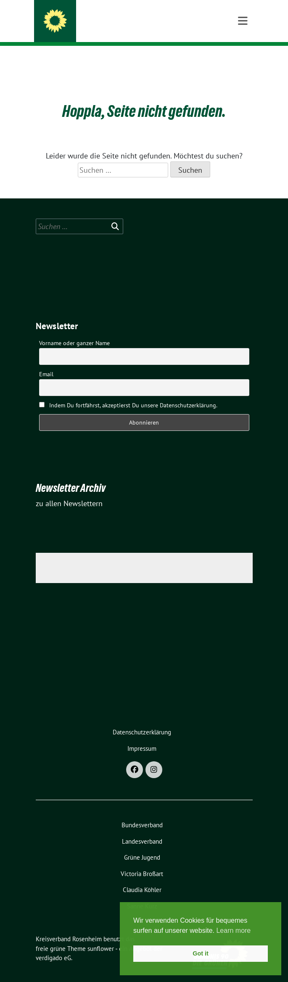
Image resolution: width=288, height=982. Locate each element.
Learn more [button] (233, 930)
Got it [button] (201, 953)
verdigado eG (53, 945)
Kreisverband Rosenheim (112, 17)
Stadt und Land (90, 29)
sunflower (100, 936)
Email (46, 361)
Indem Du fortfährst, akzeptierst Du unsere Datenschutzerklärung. (128, 392)
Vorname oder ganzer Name (74, 330)
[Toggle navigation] (243, 59)
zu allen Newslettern (69, 490)
